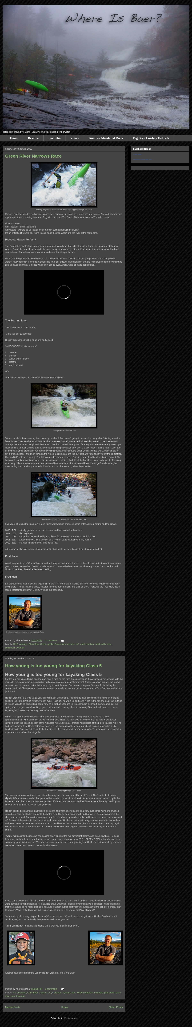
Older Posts (116, 1007)
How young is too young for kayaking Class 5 (53, 665)
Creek (43, 644)
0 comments (51, 640)
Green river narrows (65, 644)
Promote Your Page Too (142, 159)
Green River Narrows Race (33, 156)
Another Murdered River (106, 138)
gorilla (50, 644)
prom (118, 992)
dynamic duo (69, 992)
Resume (33, 138)
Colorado (56, 992)
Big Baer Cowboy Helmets (151, 138)
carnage (23, 644)
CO (49, 992)
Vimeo (74, 138)
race (109, 644)
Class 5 (43, 992)
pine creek (109, 992)
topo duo (20, 996)
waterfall (20, 647)
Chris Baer (33, 644)
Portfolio (54, 138)
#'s (14, 992)
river (13, 996)
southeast (10, 647)
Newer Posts (12, 1007)
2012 (15, 644)
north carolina (87, 644)
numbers (98, 992)
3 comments (51, 989)
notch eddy (100, 644)
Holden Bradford (85, 992)
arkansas (21, 992)
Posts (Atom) (70, 1018)
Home (14, 138)
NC (77, 644)
